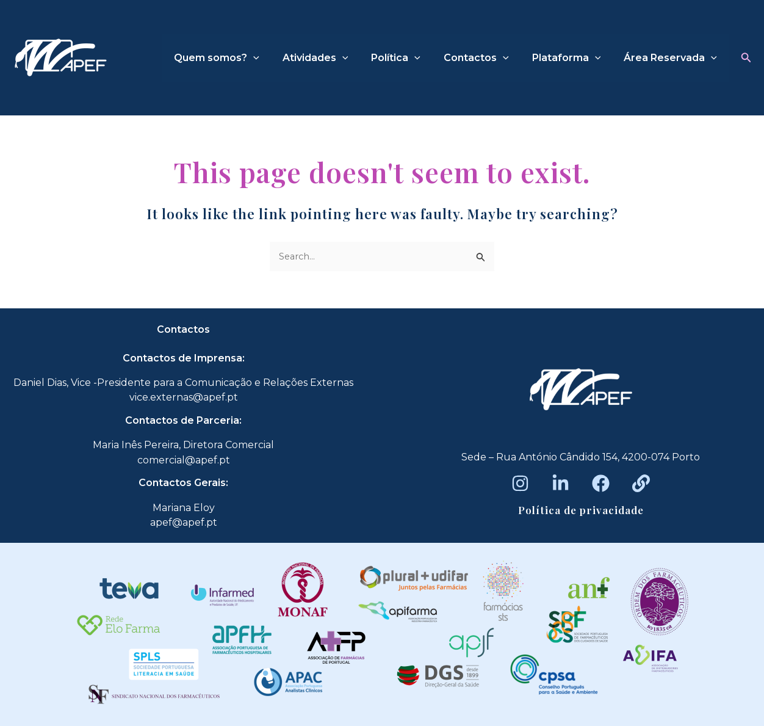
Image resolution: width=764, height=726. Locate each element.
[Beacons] (641, 483)
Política (408, 58)
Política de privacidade (581, 510)
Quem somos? (236, 58)
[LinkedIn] (560, 483)
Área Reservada (672, 58)
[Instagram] (520, 483)
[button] (746, 58)
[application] (273, 58)
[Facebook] (601, 483)
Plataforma (572, 58)
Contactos (485, 58)
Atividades (332, 58)
